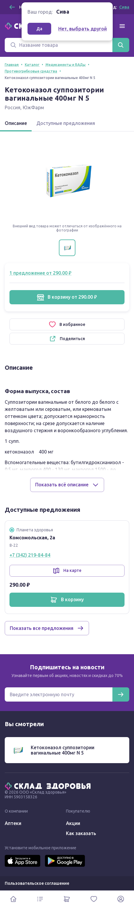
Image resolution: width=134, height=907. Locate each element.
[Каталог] (40, 899)
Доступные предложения (65, 123)
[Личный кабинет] (120, 899)
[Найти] (120, 45)
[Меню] (122, 26)
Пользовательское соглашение (37, 883)
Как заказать (81, 833)
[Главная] (49, 785)
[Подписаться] (120, 694)
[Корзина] (67, 899)
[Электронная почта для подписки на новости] (58, 694)
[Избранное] (93, 899)
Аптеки (13, 823)
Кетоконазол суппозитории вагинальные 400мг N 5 (62, 750)
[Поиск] (58, 45)
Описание (16, 123)
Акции (73, 823)
